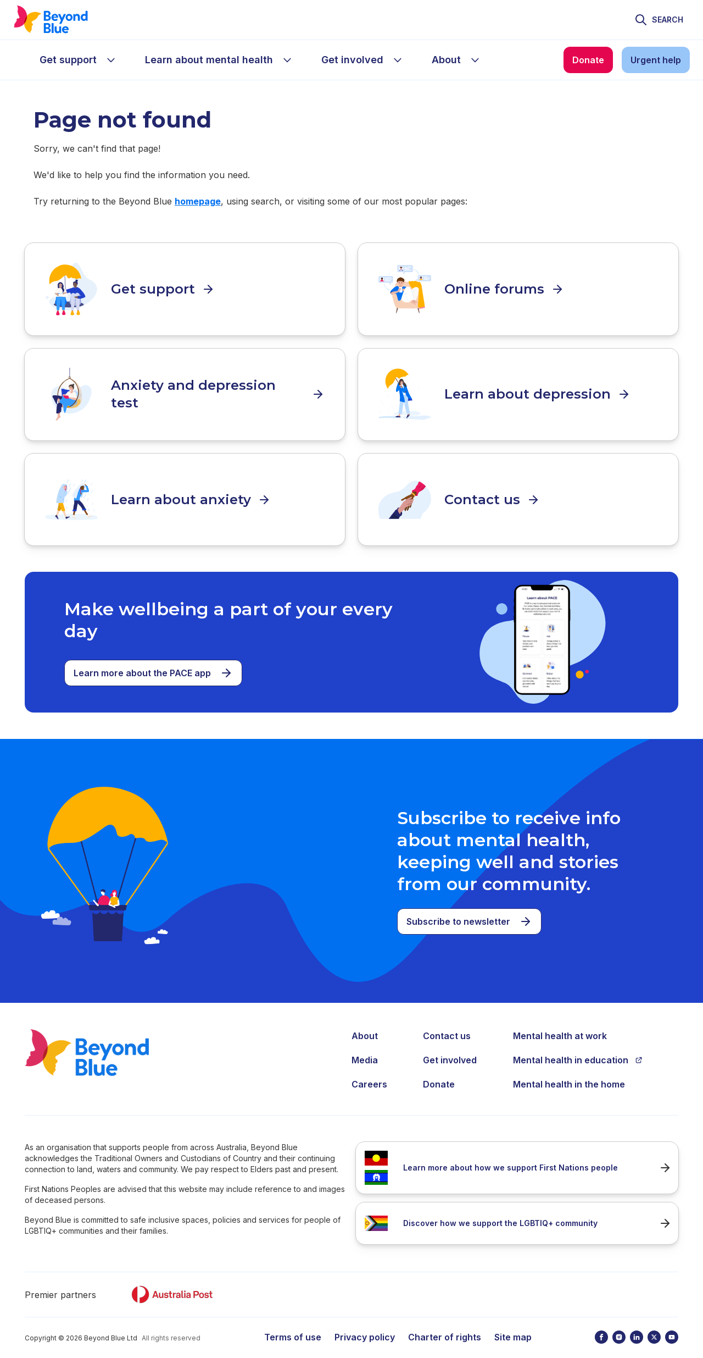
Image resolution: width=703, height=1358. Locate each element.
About (365, 1023)
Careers (369, 1072)
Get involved (450, 1047)
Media (365, 1047)
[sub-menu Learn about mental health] (287, 60)
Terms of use (292, 1325)
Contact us (447, 1023)
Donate (439, 1072)
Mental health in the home (569, 1072)
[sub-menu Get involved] (398, 60)
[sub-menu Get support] (111, 60)
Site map (513, 1325)
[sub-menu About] (475, 60)
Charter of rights (444, 1325)
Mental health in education (578, 1047)
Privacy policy (364, 1325)
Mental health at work (560, 1023)
